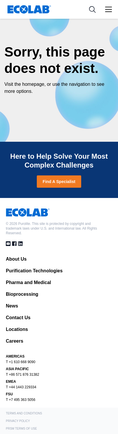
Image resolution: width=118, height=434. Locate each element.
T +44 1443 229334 (21, 387)
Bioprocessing (22, 294)
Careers (14, 341)
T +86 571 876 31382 (22, 375)
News (12, 305)
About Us (16, 259)
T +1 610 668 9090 (20, 362)
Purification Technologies (34, 270)
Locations (17, 329)
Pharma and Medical (28, 282)
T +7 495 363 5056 (20, 400)
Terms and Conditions (24, 413)
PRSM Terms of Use (21, 428)
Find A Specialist (59, 181)
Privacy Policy (18, 421)
